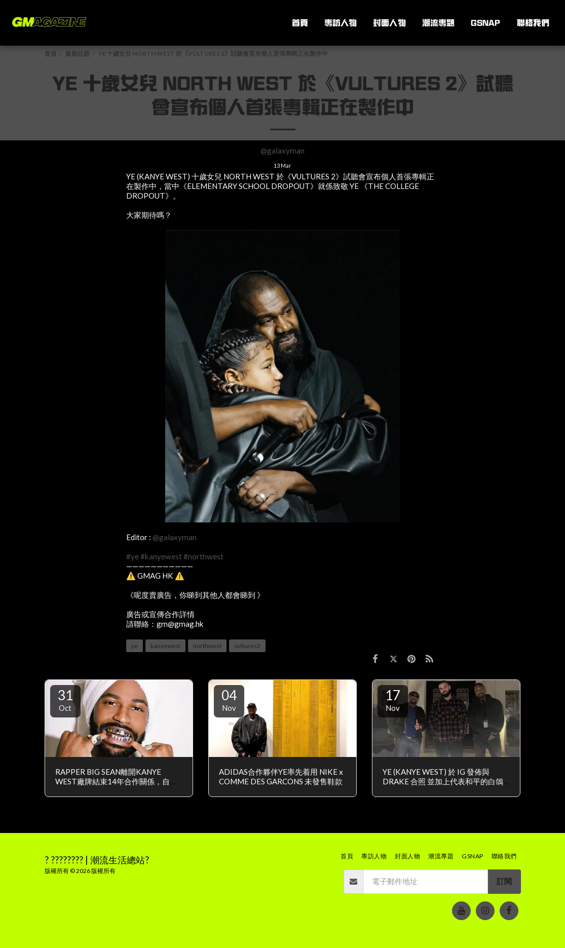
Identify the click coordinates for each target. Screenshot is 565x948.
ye (134, 646)
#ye (132, 556)
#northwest (203, 556)
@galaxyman (282, 150)
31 (65, 699)
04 (229, 699)
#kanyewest (161, 556)
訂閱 (504, 881)
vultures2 (247, 646)
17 (393, 699)
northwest (207, 646)
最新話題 (77, 53)
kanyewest (165, 646)
